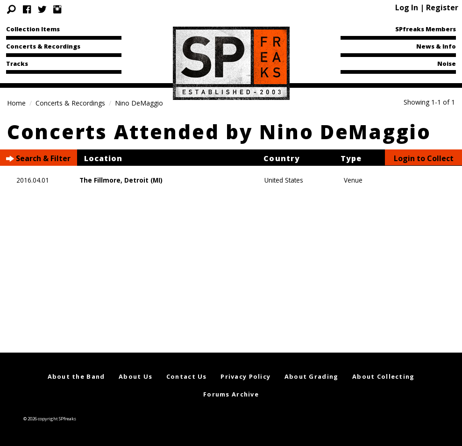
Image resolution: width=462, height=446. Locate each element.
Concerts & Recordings (43, 46)
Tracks (17, 63)
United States (283, 180)
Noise (446, 63)
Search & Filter (38, 158)
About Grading (311, 376)
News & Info (436, 46)
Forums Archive (231, 394)
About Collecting (383, 376)
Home (16, 103)
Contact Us (186, 376)
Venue (353, 180)
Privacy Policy (245, 376)
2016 (23, 180)
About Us (135, 376)
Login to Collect (424, 158)
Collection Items (33, 29)
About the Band (76, 376)
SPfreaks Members (425, 29)
